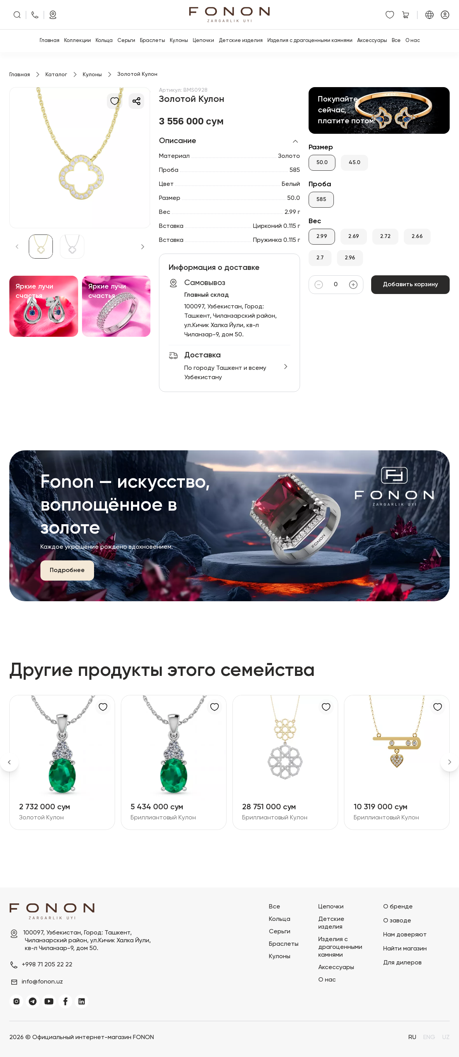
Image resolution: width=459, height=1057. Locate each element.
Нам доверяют (405, 935)
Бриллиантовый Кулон (163, 818)
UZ (446, 1037)
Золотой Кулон (41, 818)
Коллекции (77, 40)
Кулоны (179, 40)
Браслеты (152, 40)
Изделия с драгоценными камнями (310, 40)
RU (412, 1037)
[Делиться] (136, 101)
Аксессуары (372, 40)
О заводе (397, 921)
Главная (49, 40)
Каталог (56, 74)
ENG (429, 1037)
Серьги (126, 40)
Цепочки (203, 40)
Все (396, 40)
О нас (412, 40)
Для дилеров (402, 963)
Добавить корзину (410, 284)
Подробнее (67, 570)
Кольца (104, 40)
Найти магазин (405, 949)
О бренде (398, 907)
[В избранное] (114, 101)
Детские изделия (241, 40)
